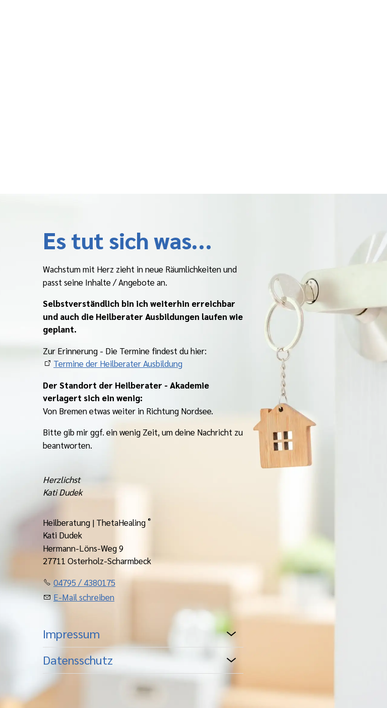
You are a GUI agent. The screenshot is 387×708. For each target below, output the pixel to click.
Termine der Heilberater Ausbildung (117, 363)
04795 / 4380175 (84, 582)
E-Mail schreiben (83, 597)
